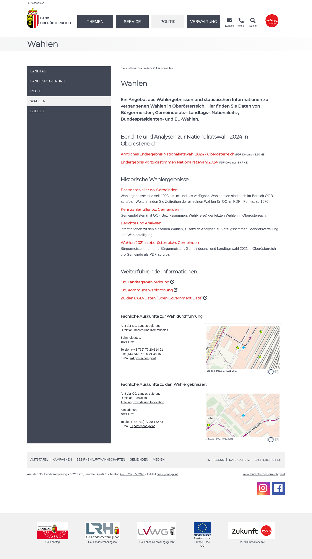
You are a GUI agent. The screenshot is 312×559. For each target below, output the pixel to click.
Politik (168, 22)
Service (132, 22)
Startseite (144, 68)
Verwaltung (203, 22)
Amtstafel (39, 460)
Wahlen (168, 68)
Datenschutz (236, 460)
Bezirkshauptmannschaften (100, 460)
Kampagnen (62, 460)
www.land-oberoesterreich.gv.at (264, 474)
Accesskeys (36, 3)
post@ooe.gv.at (167, 474)
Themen (95, 22)
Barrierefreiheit (267, 460)
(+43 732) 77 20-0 (132, 474)
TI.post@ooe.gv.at (142, 426)
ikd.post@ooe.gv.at (143, 358)
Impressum (211, 460)
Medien (158, 460)
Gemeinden (139, 460)
